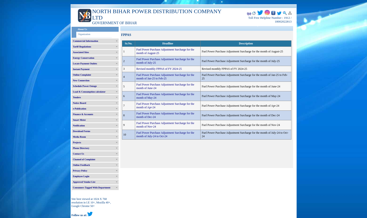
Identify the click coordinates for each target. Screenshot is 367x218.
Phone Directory (81, 148)
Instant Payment (81, 69)
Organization (84, 34)
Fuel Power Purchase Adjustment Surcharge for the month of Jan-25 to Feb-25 (165, 76)
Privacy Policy (80, 170)
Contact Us (78, 153)
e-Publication (79, 108)
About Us (82, 29)
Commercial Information (85, 41)
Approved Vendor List (84, 182)
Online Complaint (82, 75)
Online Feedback (81, 165)
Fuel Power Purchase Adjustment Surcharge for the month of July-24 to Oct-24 (165, 134)
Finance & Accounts (83, 114)
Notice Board (79, 103)
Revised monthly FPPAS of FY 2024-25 (159, 68)
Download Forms (81, 131)
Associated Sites (81, 52)
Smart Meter (79, 120)
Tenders (77, 97)
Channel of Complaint (84, 159)
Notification (79, 125)
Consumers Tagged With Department (91, 187)
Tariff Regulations (82, 46)
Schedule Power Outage (85, 86)
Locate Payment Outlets (85, 63)
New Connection (81, 80)
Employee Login (81, 176)
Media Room (79, 137)
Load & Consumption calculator (89, 91)
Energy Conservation (83, 58)
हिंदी (249, 14)
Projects (77, 142)
